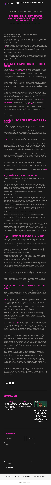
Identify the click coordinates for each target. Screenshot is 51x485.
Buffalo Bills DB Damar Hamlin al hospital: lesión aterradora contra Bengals (25, 404)
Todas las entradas (17, 24)
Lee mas (6, 377)
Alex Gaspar (35, 11)
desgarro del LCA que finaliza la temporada (20, 70)
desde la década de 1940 (9, 324)
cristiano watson (8, 229)
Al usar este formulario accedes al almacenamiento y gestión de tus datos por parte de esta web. (25, 462)
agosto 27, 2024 (40, 409)
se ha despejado (15, 322)
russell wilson (23, 81)
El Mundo (11, 11)
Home (11, 24)
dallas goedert (20, 135)
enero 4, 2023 (25, 401)
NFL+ (5, 46)
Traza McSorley (31, 103)
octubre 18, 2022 (10, 401)
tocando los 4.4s (8, 139)
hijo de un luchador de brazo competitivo (34, 108)
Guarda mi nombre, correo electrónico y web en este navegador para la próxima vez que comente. (25, 443)
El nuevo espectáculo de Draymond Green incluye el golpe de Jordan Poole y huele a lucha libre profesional (10, 406)
